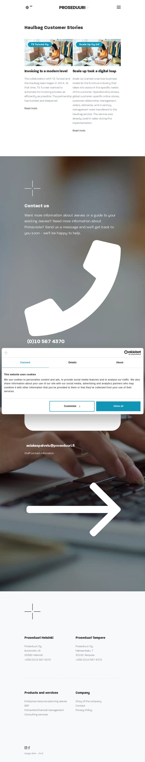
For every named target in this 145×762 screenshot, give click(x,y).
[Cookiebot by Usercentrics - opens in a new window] (123, 352)
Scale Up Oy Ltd (89, 44)
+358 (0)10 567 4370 (37, 659)
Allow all (118, 406)
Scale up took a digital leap (94, 71)
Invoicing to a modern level (46, 71)
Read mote (31, 108)
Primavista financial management (44, 710)
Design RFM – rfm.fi (33, 753)
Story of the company (88, 701)
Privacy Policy (84, 710)
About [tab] (119, 362)
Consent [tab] (25, 362)
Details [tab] (72, 362)
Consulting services (36, 714)
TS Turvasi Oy (40, 44)
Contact (80, 705)
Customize (72, 406)
